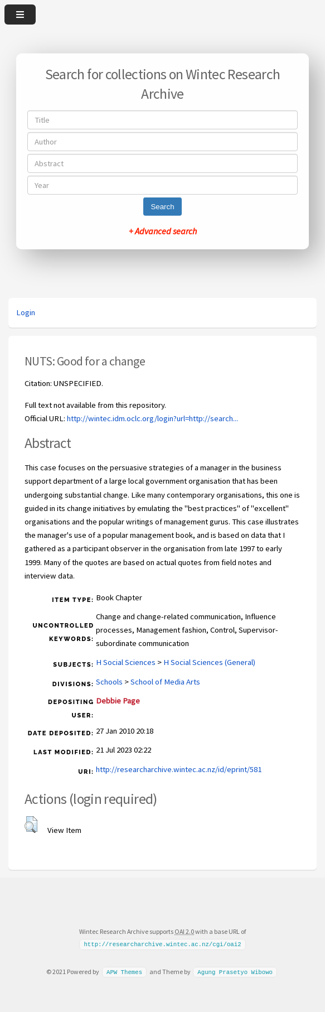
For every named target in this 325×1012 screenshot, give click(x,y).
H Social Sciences (126, 662)
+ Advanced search (163, 231)
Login (25, 312)
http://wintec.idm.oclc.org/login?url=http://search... (152, 418)
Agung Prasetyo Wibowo (235, 972)
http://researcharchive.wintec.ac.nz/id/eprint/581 (178, 769)
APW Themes (124, 972)
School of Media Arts (165, 682)
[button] (31, 824)
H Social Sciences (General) (209, 662)
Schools (109, 682)
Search (162, 207)
